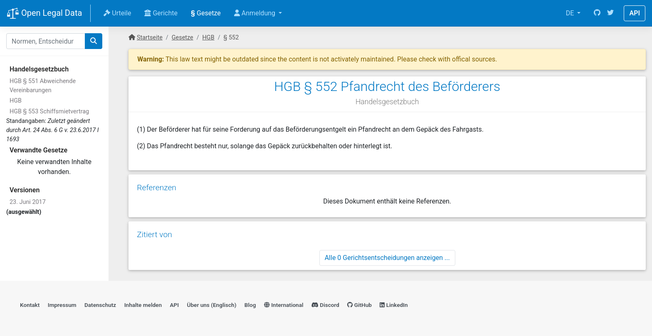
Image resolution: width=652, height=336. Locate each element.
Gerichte (161, 13)
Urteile (117, 13)
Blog (250, 305)
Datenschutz (100, 305)
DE (571, 13)
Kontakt (30, 305)
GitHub (359, 305)
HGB (16, 100)
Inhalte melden (143, 305)
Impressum (62, 305)
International (284, 305)
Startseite (150, 37)
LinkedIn (394, 305)
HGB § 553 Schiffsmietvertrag (49, 111)
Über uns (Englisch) (212, 305)
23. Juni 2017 (28, 202)
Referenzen (156, 187)
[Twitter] (610, 13)
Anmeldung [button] (255, 13)
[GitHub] (597, 13)
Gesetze (206, 13)
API (634, 13)
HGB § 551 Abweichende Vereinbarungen (43, 86)
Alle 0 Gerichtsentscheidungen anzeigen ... (387, 258)
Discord (325, 305)
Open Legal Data (44, 13)
